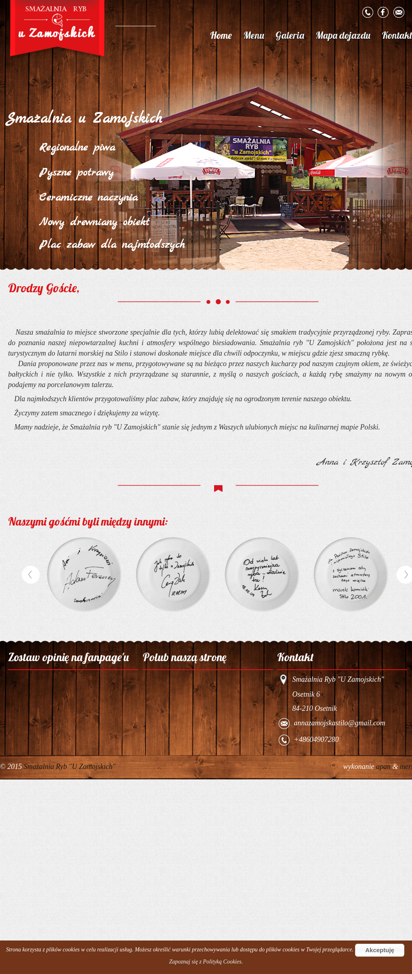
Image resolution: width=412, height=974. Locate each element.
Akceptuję (379, 950)
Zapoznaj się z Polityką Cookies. (206, 962)
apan (384, 766)
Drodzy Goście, (43, 287)
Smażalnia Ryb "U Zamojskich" (70, 766)
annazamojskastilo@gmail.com (339, 723)
